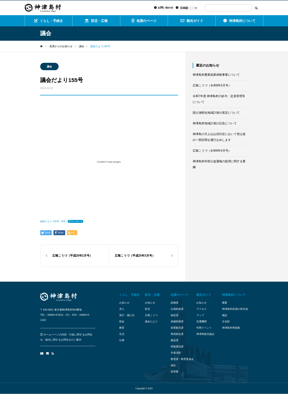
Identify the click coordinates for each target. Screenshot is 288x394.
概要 (224, 302)
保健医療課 (177, 321)
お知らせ (124, 302)
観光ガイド (203, 294)
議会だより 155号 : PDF (53, 221)
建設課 (174, 340)
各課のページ (144, 21)
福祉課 (174, 315)
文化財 (226, 321)
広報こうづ (151, 315)
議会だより (151, 321)
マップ (200, 315)
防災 (147, 308)
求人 (121, 308)
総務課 (174, 302)
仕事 (121, 340)
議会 (49, 66)
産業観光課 (177, 327)
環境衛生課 (177, 333)
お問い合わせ (163, 7)
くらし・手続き (48, 21)
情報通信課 (177, 346)
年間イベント (204, 327)
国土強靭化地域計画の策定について (216, 112)
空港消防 (176, 352)
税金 (121, 321)
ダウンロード (75, 221)
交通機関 (201, 321)
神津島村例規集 (231, 327)
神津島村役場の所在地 (235, 308)
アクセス (201, 308)
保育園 (174, 371)
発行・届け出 (127, 315)
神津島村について (239, 21)
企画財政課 (177, 308)
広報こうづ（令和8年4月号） (212, 150)
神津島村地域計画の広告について (215, 123)
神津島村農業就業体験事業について (216, 74)
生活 (121, 333)
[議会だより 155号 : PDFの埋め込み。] (109, 161)
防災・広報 (96, 21)
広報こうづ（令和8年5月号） (212, 85)
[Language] (188, 8)
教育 (121, 327)
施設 (224, 315)
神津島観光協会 (205, 333)
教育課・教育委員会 (182, 359)
